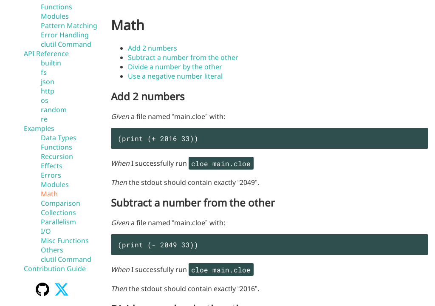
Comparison (60, 203)
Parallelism (58, 222)
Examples (39, 128)
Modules (55, 16)
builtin (51, 63)
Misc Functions (65, 240)
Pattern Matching (69, 25)
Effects (51, 165)
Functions (56, 6)
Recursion (57, 156)
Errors (51, 175)
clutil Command (66, 44)
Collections (58, 212)
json (47, 81)
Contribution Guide (55, 268)
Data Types (58, 137)
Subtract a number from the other (183, 57)
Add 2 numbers (152, 48)
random (54, 109)
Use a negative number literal (175, 76)
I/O (46, 231)
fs (44, 72)
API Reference (46, 53)
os (44, 100)
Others (52, 250)
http (47, 91)
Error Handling (65, 35)
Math (49, 193)
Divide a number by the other (175, 66)
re (44, 119)
